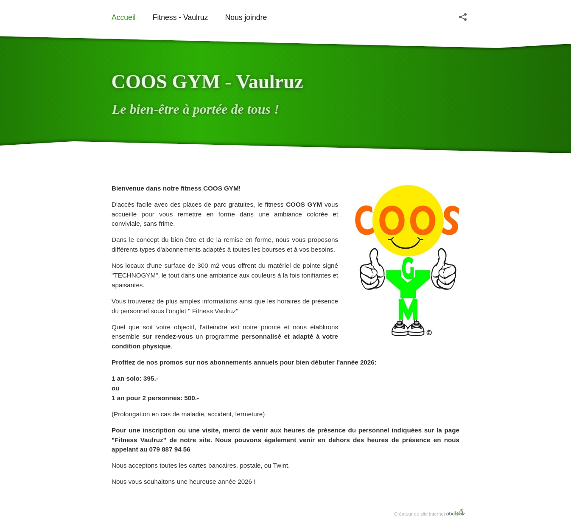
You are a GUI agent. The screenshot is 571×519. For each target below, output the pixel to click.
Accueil (124, 17)
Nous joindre (246, 17)
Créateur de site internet (429, 512)
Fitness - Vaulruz (180, 17)
